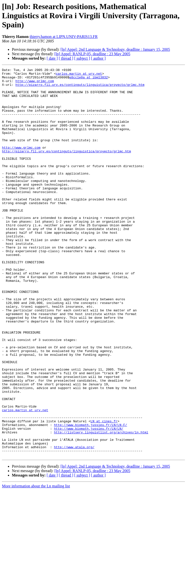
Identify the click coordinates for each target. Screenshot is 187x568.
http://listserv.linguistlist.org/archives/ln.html (101, 505)
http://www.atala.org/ (74, 523)
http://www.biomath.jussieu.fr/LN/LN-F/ (90, 496)
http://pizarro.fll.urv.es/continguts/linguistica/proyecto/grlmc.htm (80, 88)
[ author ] (98, 58)
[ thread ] (66, 58)
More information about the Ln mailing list (36, 564)
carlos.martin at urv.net (79, 75)
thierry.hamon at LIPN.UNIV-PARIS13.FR (64, 37)
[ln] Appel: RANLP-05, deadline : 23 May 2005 (92, 54)
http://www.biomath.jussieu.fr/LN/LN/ (88, 501)
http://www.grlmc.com (35, 84)
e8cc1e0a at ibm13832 (88, 79)
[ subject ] (82, 58)
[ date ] (52, 58)
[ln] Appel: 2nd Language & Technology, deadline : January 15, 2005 (115, 49)
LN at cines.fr (104, 492)
